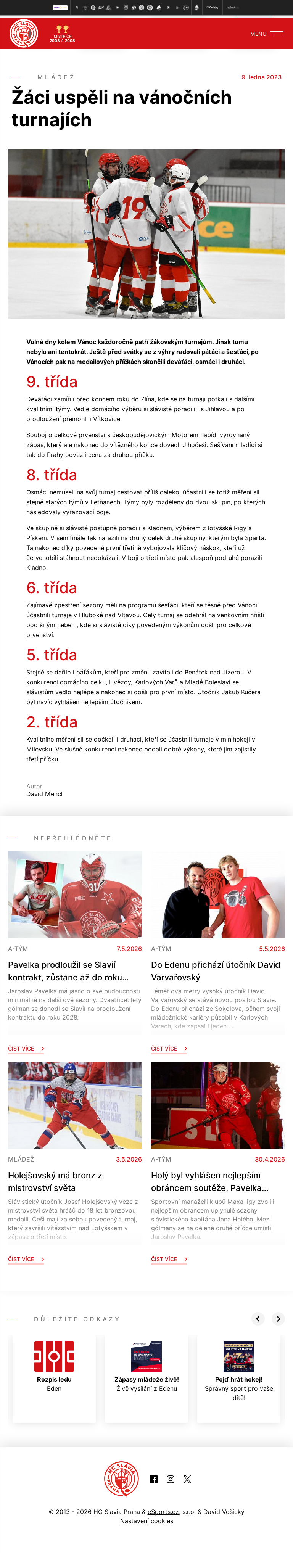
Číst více (26, 1045)
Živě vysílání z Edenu (146, 1363)
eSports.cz (163, 1508)
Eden (54, 1363)
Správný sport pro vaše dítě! (239, 1368)
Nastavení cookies (146, 1518)
